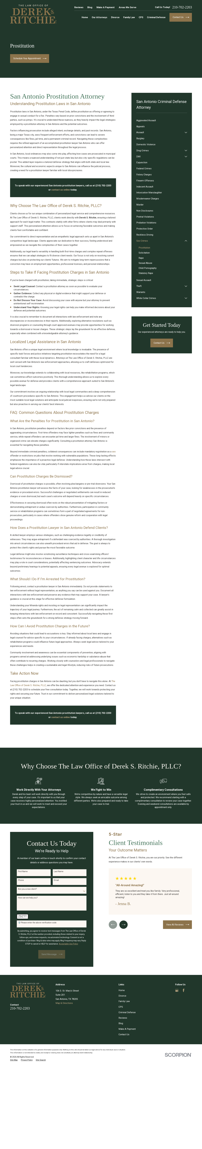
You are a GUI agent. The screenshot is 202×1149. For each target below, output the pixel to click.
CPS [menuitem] (141, 17)
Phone (17, 880)
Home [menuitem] (85, 17)
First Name (19, 871)
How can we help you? (24, 898)
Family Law (124, 1001)
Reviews (78, 7)
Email (52, 880)
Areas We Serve (127, 7)
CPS (121, 1007)
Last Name (55, 871)
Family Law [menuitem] (129, 17)
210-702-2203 (182, 7)
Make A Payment (106, 7)
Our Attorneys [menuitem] (99, 17)
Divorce (122, 995)
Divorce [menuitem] (115, 17)
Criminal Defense (127, 1012)
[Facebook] (183, 990)
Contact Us (124, 1034)
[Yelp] (190, 990)
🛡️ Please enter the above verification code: (34, 922)
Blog (89, 7)
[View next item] (120, 924)
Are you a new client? (24, 889)
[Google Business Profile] (176, 990)
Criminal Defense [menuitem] (156, 17)
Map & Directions (64, 1003)
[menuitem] (161, 120)
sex (114, 451)
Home (122, 990)
